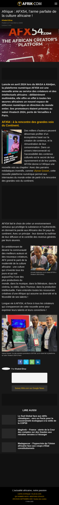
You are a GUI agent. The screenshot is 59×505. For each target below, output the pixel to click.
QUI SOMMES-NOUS (22, 496)
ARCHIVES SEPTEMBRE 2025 (22, 499)
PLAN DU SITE (36, 494)
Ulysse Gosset (41, 170)
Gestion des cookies (40, 499)
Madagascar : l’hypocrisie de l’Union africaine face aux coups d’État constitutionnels (36, 445)
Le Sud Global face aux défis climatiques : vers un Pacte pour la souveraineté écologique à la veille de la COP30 (37, 419)
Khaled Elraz (7, 20)
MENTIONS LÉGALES (37, 496)
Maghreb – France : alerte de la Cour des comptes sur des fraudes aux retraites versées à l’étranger (36, 432)
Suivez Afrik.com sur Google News (29, 388)
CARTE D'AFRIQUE (24, 494)
